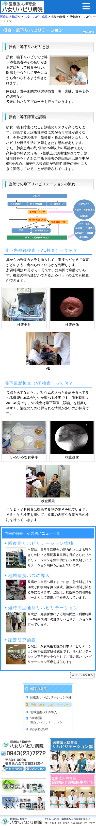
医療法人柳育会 (10, 17)
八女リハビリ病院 (36, 17)
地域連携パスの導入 (43, 712)
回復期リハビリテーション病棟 (51, 697)
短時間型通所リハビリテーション (46, 720)
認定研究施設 (39, 729)
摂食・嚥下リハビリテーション (51, 705)
